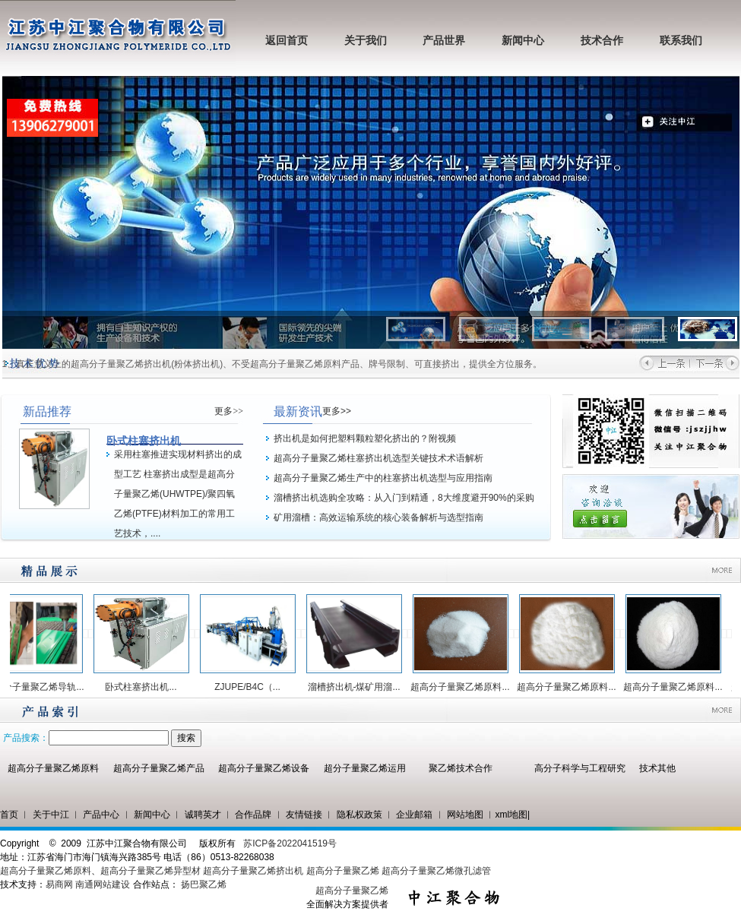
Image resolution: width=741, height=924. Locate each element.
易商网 (59, 884)
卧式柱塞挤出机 (143, 441)
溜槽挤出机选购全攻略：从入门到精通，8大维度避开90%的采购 (404, 497)
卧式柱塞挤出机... (146, 687)
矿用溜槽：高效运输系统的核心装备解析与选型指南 (378, 517)
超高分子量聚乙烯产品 (158, 768)
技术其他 (657, 768)
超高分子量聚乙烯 (342, 870)
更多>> (228, 411)
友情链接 (304, 814)
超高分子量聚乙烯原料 (53, 768)
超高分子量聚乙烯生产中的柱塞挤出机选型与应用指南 (383, 478)
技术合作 (602, 40)
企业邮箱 (414, 814)
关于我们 (365, 40)
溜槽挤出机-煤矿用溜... (359, 687)
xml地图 (511, 814)
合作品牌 (253, 814)
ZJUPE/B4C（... (253, 687)
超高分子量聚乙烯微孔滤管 (436, 870)
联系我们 (681, 40)
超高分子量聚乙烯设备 (263, 768)
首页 (9, 814)
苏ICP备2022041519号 (290, 843)
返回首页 (286, 40)
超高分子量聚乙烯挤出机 (254, 870)
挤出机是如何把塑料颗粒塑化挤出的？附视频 (365, 438)
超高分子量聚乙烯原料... (465, 687)
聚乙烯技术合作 (460, 768)
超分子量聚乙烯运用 (365, 768)
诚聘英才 (203, 814)
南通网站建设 (102, 884)
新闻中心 (523, 40)
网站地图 (465, 814)
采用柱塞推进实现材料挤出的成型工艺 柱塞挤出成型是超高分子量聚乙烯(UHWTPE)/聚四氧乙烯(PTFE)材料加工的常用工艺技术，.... (178, 494)
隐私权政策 (359, 814)
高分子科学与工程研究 (579, 768)
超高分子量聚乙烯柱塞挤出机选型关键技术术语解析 (378, 458)
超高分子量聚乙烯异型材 (150, 870)
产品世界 (444, 40)
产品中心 (101, 814)
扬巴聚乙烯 (203, 884)
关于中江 (51, 814)
